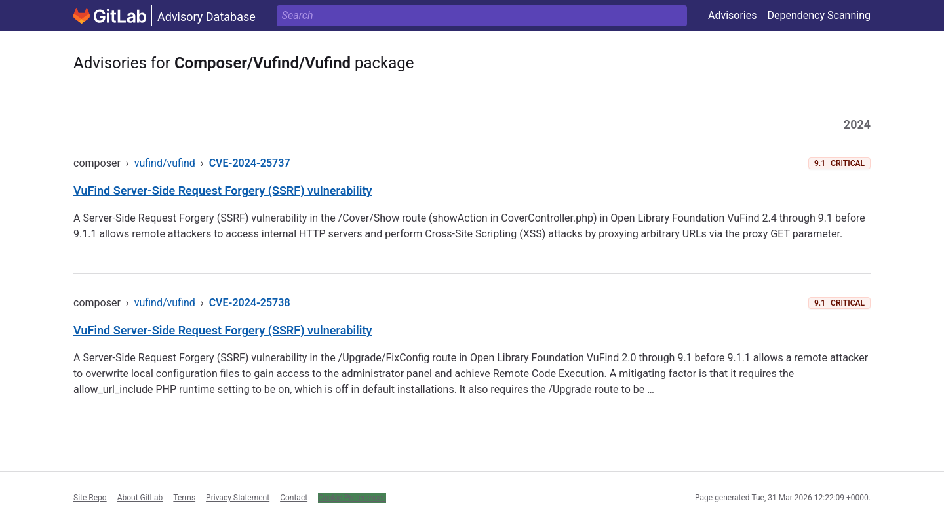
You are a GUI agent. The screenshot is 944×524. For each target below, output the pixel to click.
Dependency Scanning (819, 15)
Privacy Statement (237, 497)
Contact (293, 497)
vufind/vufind (164, 163)
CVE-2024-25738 (249, 302)
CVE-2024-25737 (249, 163)
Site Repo (90, 497)
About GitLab (140, 497)
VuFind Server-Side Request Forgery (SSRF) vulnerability (222, 190)
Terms (184, 497)
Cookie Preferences (352, 497)
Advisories (732, 15)
